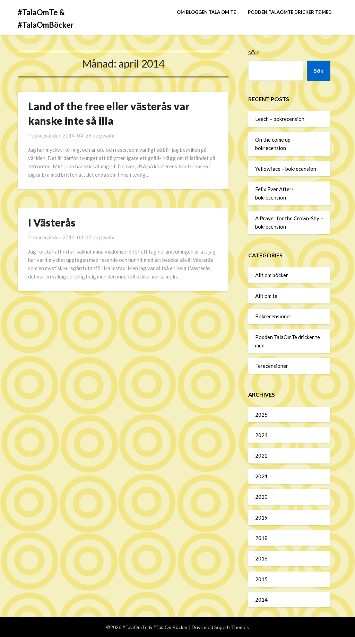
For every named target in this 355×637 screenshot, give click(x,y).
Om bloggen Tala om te (206, 12)
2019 (261, 517)
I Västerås (52, 222)
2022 (261, 455)
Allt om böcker (271, 275)
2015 (261, 579)
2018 (261, 538)
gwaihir (107, 135)
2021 (261, 476)
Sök (253, 53)
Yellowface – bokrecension (285, 169)
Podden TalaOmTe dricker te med (290, 12)
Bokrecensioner (273, 316)
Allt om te (266, 296)
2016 (261, 558)
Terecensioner (271, 366)
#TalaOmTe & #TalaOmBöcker (46, 18)
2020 (261, 497)
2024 (261, 435)
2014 (261, 599)
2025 (261, 415)
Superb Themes (231, 627)
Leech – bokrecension (279, 119)
